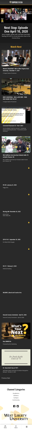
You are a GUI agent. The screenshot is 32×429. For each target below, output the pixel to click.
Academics (16, 393)
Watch (16, 426)
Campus (16, 398)
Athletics (16, 395)
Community (16, 400)
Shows (5, 426)
